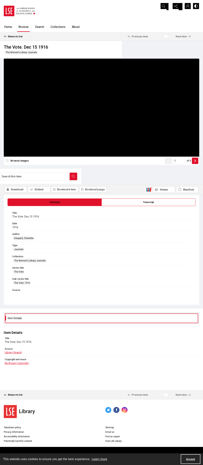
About (76, 27)
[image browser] (18, 175)
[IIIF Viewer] (164, 63)
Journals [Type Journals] (18, 237)
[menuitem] (101, 444)
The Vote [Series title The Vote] (19, 259)
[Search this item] (156, 48)
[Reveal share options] (176, 6)
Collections (58, 27)
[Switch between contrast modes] (195, 6)
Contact (101, 445)
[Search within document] (195, 48)
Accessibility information (17, 424)
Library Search (13, 340)
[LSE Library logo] (19, 399)
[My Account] (186, 6)
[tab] (55, 190)
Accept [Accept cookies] (190, 459)
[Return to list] (30, 36)
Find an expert (112, 424)
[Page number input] (179, 175)
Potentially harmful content (18, 429)
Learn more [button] (99, 459)
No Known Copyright (17, 350)
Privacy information (14, 420)
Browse (23, 27)
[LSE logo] (19, 11)
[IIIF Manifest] (187, 63)
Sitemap (109, 415)
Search (39, 27)
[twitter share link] (108, 398)
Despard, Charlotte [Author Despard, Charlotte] (24, 226)
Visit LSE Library (113, 429)
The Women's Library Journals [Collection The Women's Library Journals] (30, 248)
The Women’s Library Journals (21, 52)
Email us (109, 420)
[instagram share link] (124, 398)
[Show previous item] (168, 175)
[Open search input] (167, 6)
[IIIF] (149, 63)
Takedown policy (12, 415)
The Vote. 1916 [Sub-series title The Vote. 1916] (22, 271)
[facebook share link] (116, 398)
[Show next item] (195, 175)
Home (8, 27)
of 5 (189, 174)
